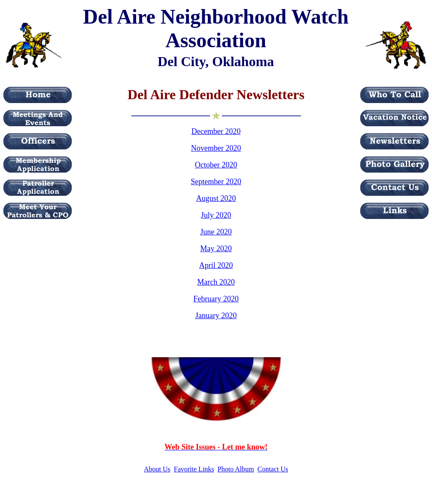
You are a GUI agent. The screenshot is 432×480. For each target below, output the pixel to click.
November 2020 (216, 148)
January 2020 (216, 315)
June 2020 (216, 232)
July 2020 (216, 215)
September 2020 (216, 181)
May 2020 (216, 248)
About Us (157, 469)
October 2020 (216, 165)
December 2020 (216, 131)
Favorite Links (194, 469)
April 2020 (216, 265)
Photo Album (236, 469)
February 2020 (215, 299)
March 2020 (215, 282)
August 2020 (216, 198)
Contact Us (272, 469)
